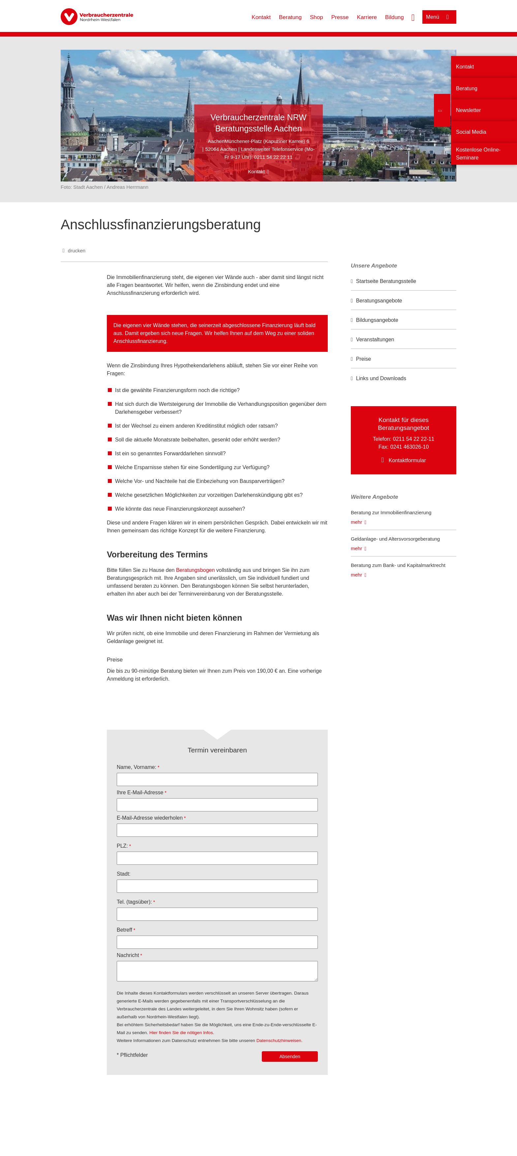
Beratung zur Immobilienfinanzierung (391, 512)
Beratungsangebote (379, 300)
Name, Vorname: (136, 767)
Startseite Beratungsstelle (386, 281)
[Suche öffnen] (413, 17)
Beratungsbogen (195, 570)
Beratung (290, 17)
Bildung (394, 17)
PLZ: (122, 846)
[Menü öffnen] (439, 17)
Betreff (124, 930)
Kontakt (261, 17)
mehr (356, 522)
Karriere (367, 17)
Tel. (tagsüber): (134, 902)
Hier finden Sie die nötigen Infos (181, 1032)
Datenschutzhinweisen (279, 1040)
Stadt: (124, 874)
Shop (316, 17)
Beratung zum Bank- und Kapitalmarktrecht (398, 565)
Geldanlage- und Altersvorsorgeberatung (395, 539)
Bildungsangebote (377, 320)
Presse (340, 17)
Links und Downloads (381, 378)
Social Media (471, 132)
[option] (403, 281)
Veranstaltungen (375, 339)
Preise (363, 359)
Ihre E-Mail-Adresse (140, 792)
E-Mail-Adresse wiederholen (150, 818)
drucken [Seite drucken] (76, 250)
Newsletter (468, 110)
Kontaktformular (407, 460)
